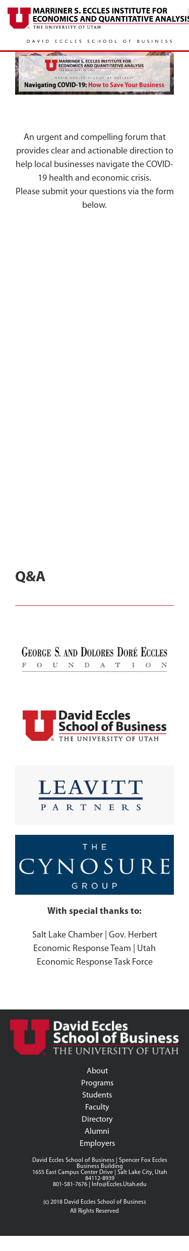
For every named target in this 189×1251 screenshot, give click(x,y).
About (97, 1071)
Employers (97, 1144)
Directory (97, 1120)
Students (97, 1095)
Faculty (97, 1108)
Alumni (97, 1132)
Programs (97, 1083)
